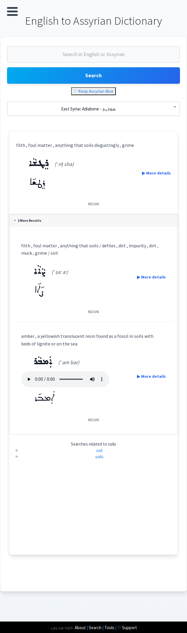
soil (99, 451)
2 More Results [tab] (28, 221)
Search (93, 75)
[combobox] (93, 57)
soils (99, 457)
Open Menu (12, 11)
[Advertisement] (93, 514)
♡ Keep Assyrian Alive (93, 91)
